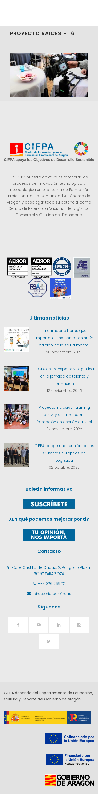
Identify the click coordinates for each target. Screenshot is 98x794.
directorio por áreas (52, 593)
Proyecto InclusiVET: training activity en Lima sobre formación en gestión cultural (64, 415)
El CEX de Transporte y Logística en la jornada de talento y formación (64, 376)
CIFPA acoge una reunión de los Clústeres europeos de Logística (64, 453)
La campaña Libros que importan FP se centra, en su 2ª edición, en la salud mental (64, 338)
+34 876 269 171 (51, 583)
